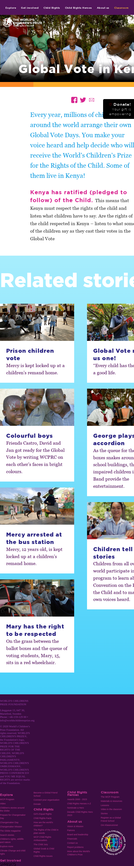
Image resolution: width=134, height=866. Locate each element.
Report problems (75, 847)
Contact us (72, 843)
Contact (116, 21)
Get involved (30, 7)
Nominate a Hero (75, 808)
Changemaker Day (9, 822)
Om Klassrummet (109, 825)
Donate (37, 804)
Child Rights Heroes (78, 7)
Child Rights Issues (43, 856)
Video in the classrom (111, 809)
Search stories (7, 835)
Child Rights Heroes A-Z (79, 803)
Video (3, 803)
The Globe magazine (10, 831)
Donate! (120, 109)
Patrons (71, 830)
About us (103, 7)
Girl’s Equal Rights (43, 814)
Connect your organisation (47, 800)
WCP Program (7, 799)
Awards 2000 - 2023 (77, 799)
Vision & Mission (75, 826)
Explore (10, 7)
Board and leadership (77, 834)
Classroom (121, 7)
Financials (72, 839)
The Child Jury (41, 844)
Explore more (6, 846)
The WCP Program (110, 797)
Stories (104, 813)
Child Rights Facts (43, 818)
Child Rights (52, 7)
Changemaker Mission (11, 826)
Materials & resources (111, 801)
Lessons (105, 805)
